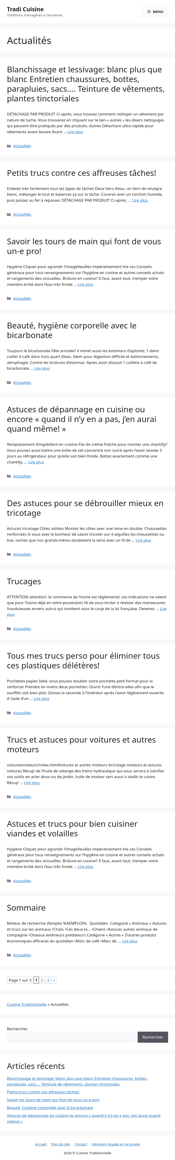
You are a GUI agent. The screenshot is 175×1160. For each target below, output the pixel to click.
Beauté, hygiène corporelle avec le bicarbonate (71, 330)
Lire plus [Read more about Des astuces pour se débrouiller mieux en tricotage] (143, 540)
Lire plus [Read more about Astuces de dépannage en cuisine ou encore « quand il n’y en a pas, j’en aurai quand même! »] (36, 462)
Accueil (40, 1144)
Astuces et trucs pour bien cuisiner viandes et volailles (72, 828)
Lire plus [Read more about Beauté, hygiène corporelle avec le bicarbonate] (42, 368)
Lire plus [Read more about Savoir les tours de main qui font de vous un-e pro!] (85, 284)
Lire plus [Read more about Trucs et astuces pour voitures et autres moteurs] (31, 782)
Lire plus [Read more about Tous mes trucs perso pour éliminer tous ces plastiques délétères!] (41, 698)
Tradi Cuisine (25, 9)
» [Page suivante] (54, 980)
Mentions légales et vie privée (116, 1144)
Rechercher (17, 1028)
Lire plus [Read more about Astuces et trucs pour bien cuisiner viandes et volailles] (85, 866)
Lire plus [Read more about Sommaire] (129, 941)
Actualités (22, 145)
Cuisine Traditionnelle (27, 1004)
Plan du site (60, 1144)
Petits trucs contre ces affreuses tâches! (81, 172)
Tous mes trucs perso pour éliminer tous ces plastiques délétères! (83, 660)
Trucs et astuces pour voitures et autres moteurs (81, 744)
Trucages (24, 581)
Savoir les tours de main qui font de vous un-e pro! (84, 246)
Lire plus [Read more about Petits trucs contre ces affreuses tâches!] (140, 200)
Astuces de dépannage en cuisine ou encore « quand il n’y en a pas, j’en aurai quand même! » (81, 419)
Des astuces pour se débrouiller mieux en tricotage (85, 508)
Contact (81, 1144)
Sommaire (26, 907)
